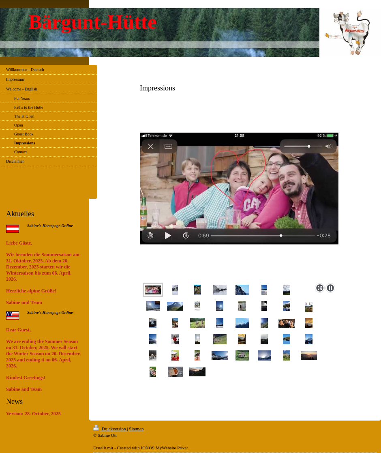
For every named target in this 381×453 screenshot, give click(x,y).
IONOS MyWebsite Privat (164, 447)
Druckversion (110, 428)
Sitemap (136, 428)
